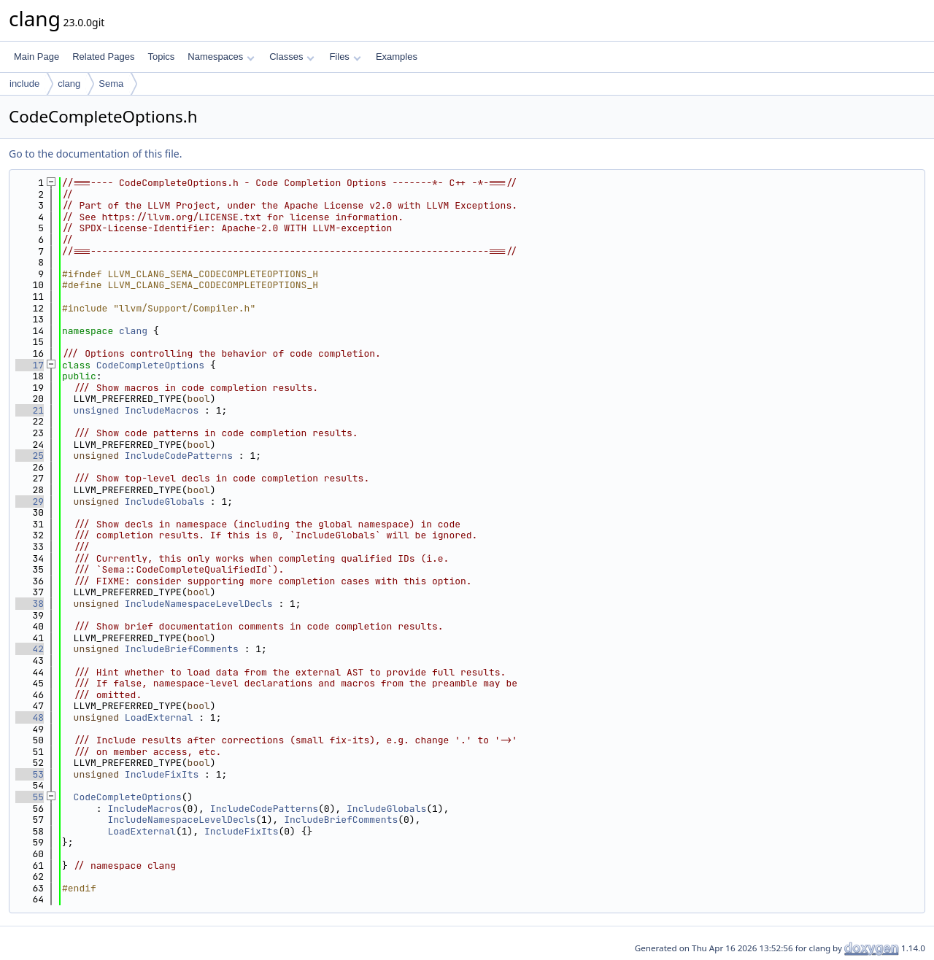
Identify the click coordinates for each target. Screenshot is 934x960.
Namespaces (221, 56)
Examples (396, 56)
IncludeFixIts (161, 774)
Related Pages (103, 56)
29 (29, 501)
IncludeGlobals (164, 501)
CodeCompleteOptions (150, 365)
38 (29, 603)
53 (29, 774)
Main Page (36, 56)
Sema (111, 83)
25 (29, 455)
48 (29, 717)
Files (344, 56)
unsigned (96, 410)
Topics (160, 56)
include (24, 83)
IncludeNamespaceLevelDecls (199, 603)
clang (69, 83)
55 (29, 797)
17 (29, 365)
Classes (291, 56)
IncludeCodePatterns (179, 455)
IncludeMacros (161, 410)
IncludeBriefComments (182, 649)
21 (29, 410)
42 (29, 649)
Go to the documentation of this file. (95, 153)
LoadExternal (159, 717)
